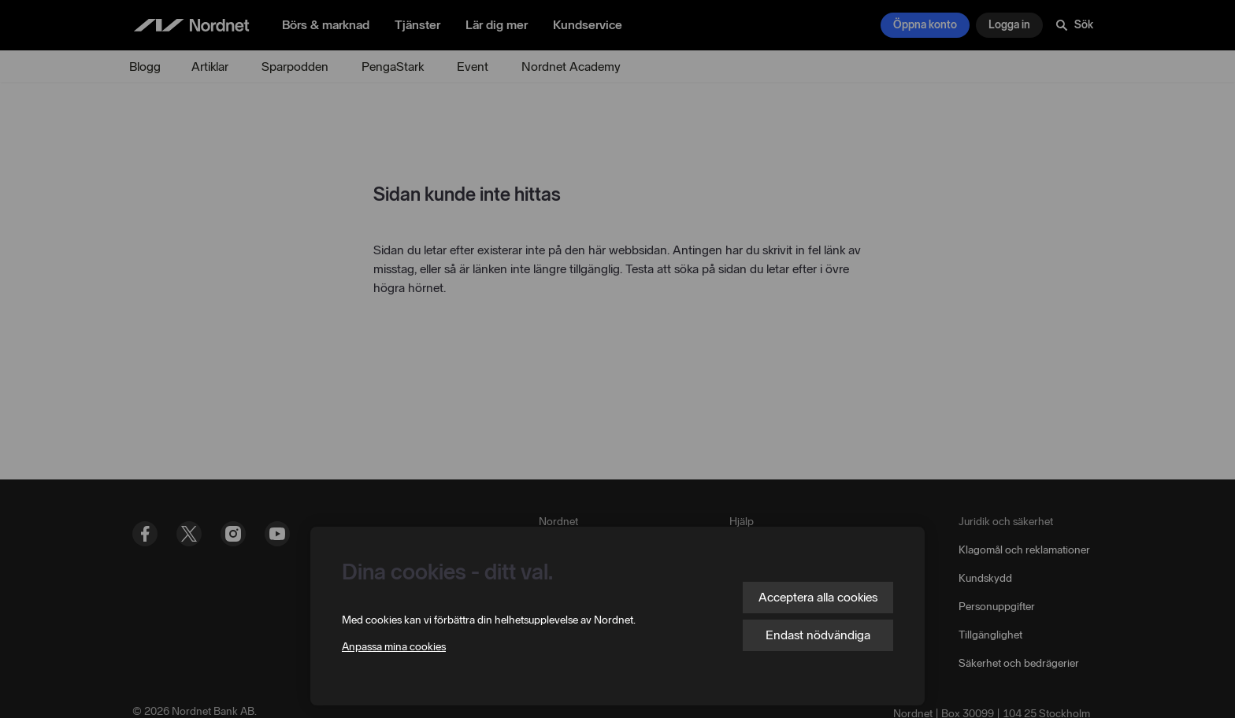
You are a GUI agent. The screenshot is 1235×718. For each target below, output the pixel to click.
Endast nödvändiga (818, 634)
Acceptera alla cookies (817, 597)
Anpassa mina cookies (394, 646)
